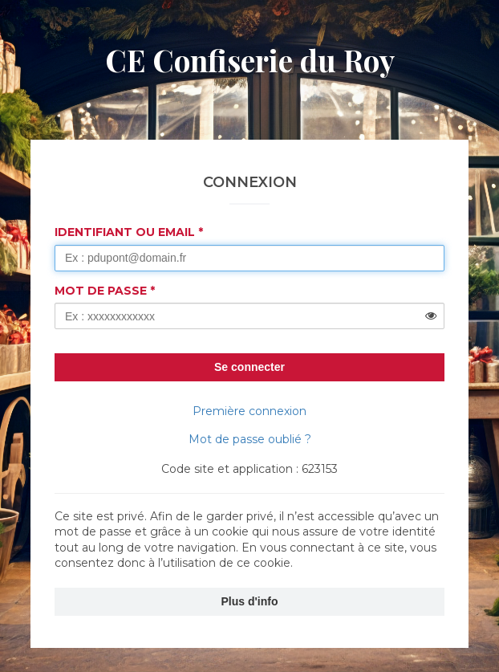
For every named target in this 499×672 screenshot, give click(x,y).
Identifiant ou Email (125, 232)
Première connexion (249, 411)
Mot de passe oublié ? (250, 439)
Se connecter (249, 366)
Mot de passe (101, 290)
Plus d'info (249, 601)
